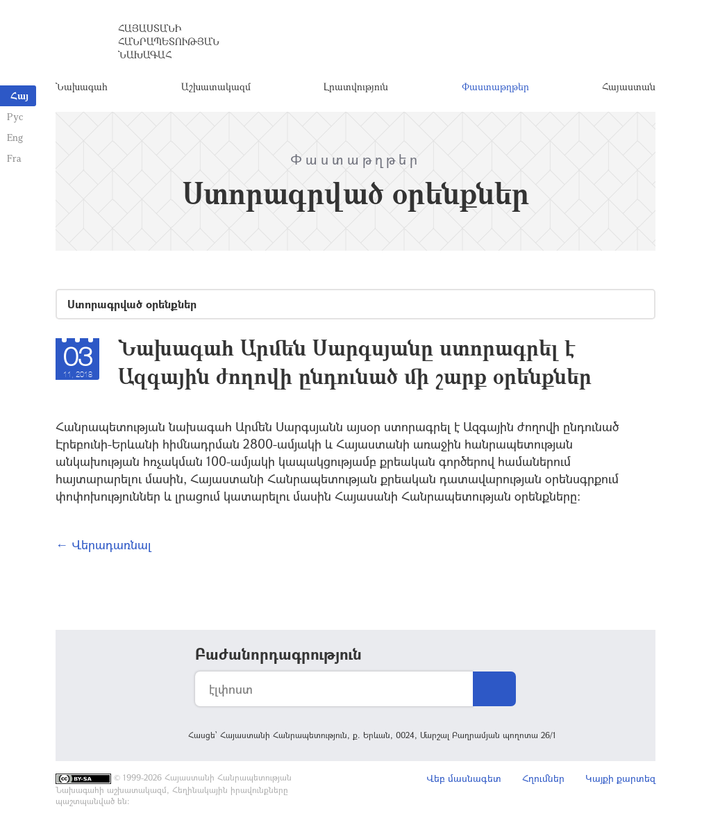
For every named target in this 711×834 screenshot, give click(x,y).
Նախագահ (82, 86)
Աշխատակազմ (216, 86)
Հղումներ (543, 778)
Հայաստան (628, 86)
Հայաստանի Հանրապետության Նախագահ (168, 41)
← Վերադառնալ (103, 544)
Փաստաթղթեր (495, 86)
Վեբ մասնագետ (463, 778)
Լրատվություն (356, 86)
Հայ (19, 95)
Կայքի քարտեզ (620, 778)
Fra (14, 158)
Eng (15, 137)
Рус (15, 116)
